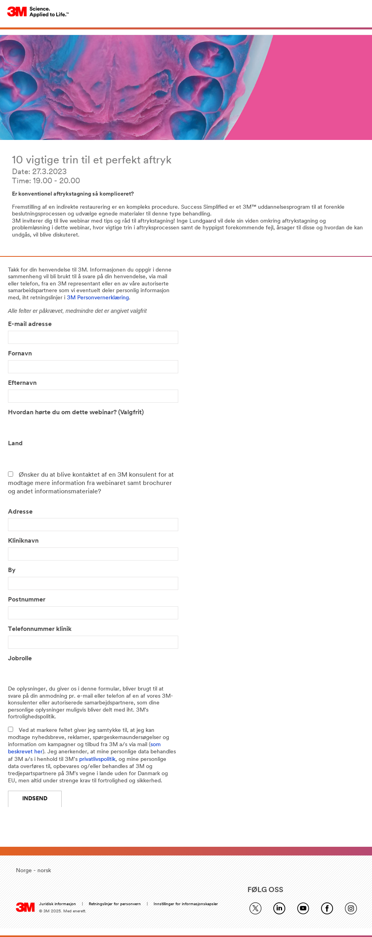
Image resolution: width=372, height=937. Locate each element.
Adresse (20, 512)
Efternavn (22, 383)
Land (15, 443)
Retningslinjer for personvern (115, 904)
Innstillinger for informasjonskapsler (186, 904)
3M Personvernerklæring (98, 298)
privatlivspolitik (97, 759)
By (12, 570)
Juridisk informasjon (57, 904)
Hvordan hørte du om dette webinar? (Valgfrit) (76, 412)
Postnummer (26, 600)
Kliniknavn (23, 541)
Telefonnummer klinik (42, 629)
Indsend (34, 799)
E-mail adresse (30, 324)
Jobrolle (20, 659)
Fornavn (20, 354)
